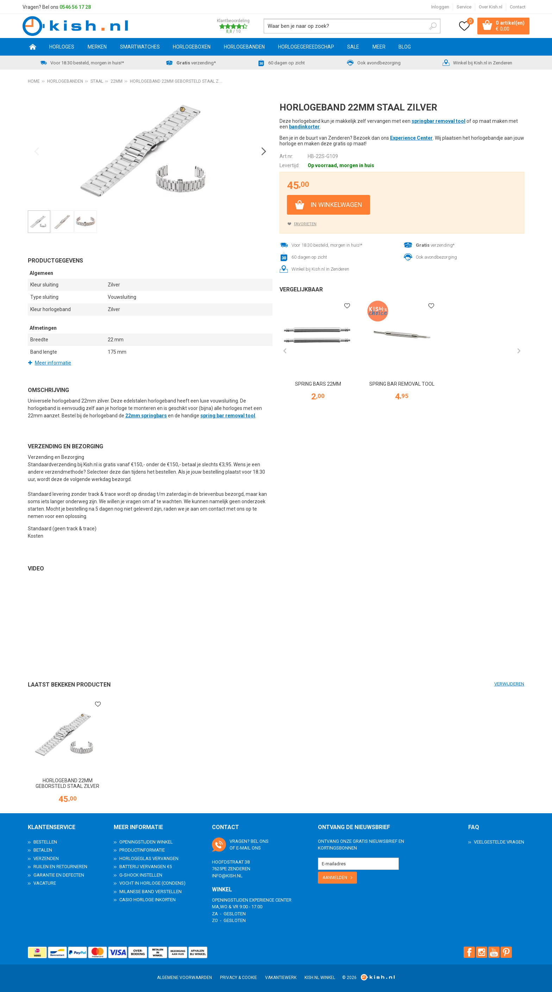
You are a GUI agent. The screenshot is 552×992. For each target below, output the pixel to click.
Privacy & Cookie (238, 977)
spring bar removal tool (227, 415)
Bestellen (45, 842)
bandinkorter (304, 126)
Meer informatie (53, 363)
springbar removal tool (438, 121)
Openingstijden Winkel (146, 842)
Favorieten (305, 224)
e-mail (243, 848)
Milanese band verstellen (150, 891)
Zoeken (433, 26)
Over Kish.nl (490, 7)
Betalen (42, 850)
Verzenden (46, 858)
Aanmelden (334, 877)
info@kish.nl (227, 875)
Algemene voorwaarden (184, 977)
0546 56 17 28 (75, 7)
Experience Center (411, 138)
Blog (405, 47)
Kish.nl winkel (320, 977)
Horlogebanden (244, 47)
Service (464, 7)
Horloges (61, 47)
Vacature (44, 883)
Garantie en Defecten (58, 875)
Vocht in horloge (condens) (152, 883)
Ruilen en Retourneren (60, 866)
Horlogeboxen (192, 47)
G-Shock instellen (140, 875)
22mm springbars (146, 415)
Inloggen (440, 7)
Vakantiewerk (280, 977)
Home (33, 47)
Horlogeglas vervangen (148, 858)
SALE (353, 47)
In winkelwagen (336, 204)
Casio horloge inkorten (147, 899)
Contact (518, 7)
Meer (378, 47)
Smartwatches (140, 47)
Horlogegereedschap (306, 47)
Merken (97, 47)
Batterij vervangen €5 (145, 866)
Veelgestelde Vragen (499, 842)
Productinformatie (142, 850)
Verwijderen (509, 684)
